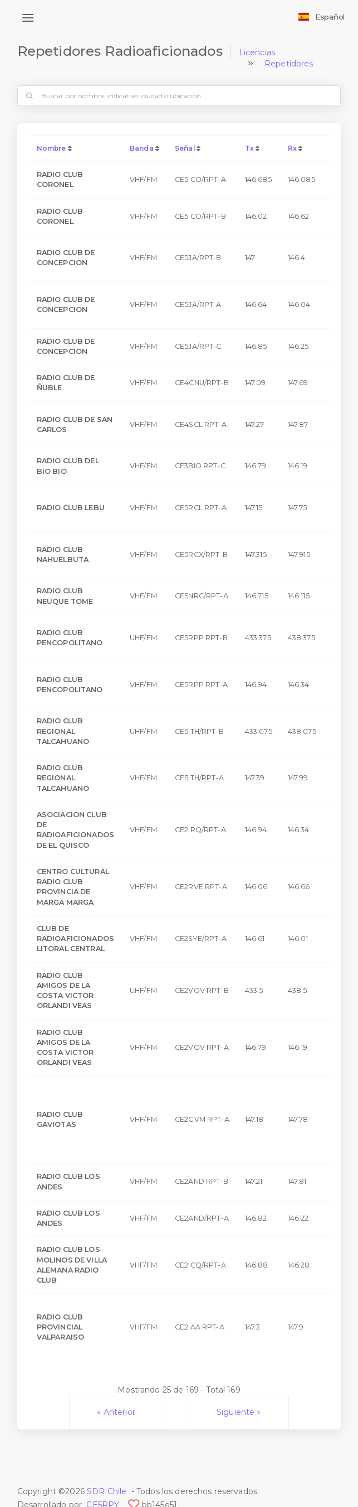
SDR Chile (106, 1491)
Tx (249, 148)
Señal (185, 148)
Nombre (51, 148)
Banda (142, 148)
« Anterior (117, 1412)
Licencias (257, 52)
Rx (292, 148)
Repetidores (288, 64)
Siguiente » (239, 1412)
